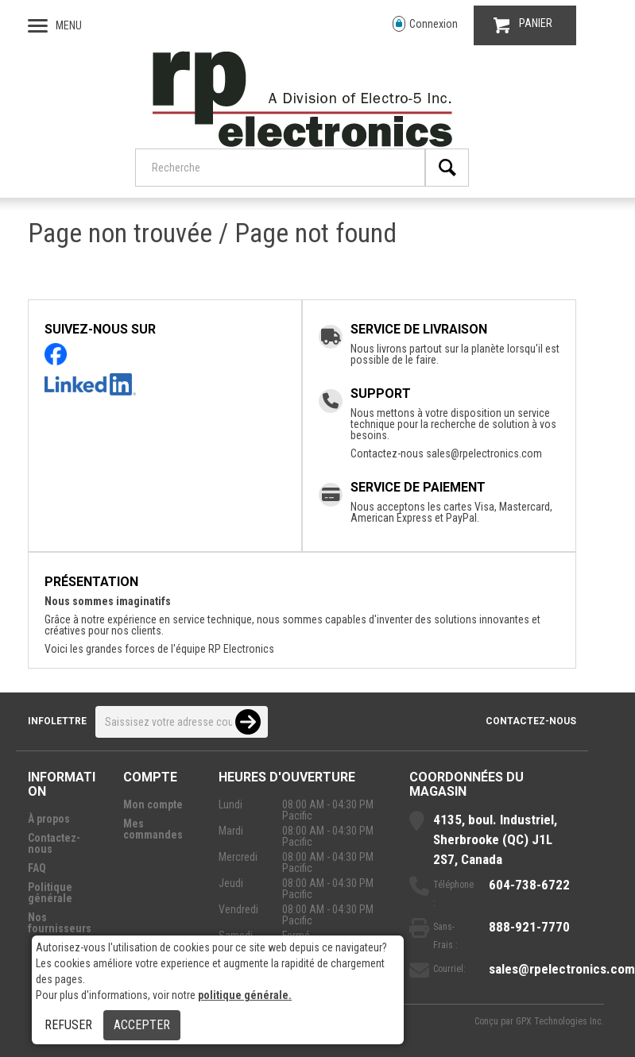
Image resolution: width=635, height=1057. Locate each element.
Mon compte (153, 804)
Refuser (68, 1024)
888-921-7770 (529, 927)
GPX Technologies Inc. (560, 1021)
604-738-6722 (529, 885)
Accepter (142, 1024)
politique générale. (245, 995)
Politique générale (50, 893)
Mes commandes (153, 829)
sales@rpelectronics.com (484, 453)
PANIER (523, 25)
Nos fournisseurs (59, 923)
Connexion (425, 24)
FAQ (37, 868)
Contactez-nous (531, 721)
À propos (49, 818)
